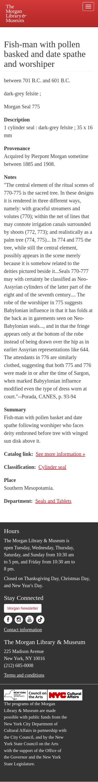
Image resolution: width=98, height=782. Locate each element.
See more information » (60, 454)
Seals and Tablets (53, 501)
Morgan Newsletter (22, 608)
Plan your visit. (14, 31)
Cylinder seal (52, 467)
